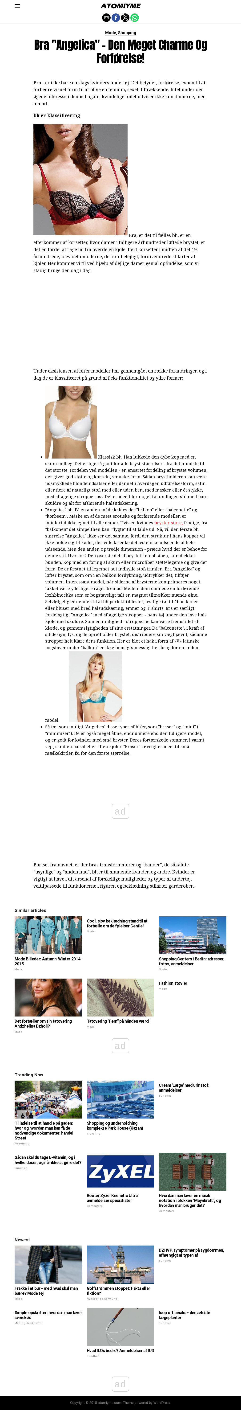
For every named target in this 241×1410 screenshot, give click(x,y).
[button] (17, 6)
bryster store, (168, 522)
